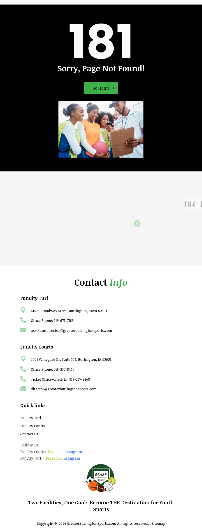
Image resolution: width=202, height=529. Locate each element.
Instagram (73, 451)
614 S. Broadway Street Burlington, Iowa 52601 (69, 310)
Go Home (101, 88)
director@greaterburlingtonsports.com (64, 389)
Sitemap (158, 523)
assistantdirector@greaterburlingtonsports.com (71, 330)
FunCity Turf (30, 417)
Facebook (56, 451)
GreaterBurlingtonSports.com (91, 523)
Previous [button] (164, 223)
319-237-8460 (80, 379)
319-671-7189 (64, 320)
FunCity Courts (32, 425)
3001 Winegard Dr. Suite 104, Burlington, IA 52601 (71, 359)
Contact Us (29, 434)
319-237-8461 (64, 369)
